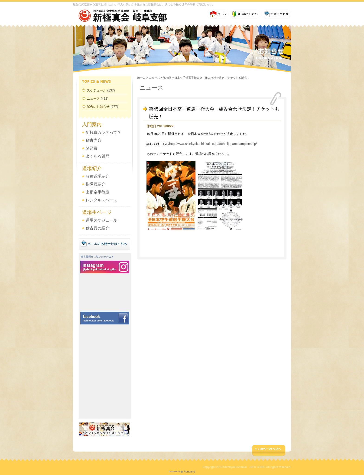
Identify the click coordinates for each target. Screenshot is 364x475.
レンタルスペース (101, 200)
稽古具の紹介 (97, 228)
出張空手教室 (97, 192)
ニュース (93, 98)
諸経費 (92, 148)
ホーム (141, 77)
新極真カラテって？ (103, 132)
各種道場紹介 (97, 176)
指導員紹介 (95, 184)
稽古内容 (93, 140)
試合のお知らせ (98, 106)
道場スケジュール (101, 220)
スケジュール (96, 90)
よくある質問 (97, 156)
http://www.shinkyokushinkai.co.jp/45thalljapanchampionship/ (213, 144)
